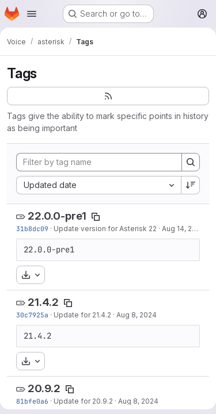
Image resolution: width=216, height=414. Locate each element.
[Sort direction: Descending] (190, 185)
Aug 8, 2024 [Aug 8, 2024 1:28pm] (138, 401)
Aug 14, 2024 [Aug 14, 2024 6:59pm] (183, 228)
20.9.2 (44, 388)
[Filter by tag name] (99, 162)
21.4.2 (43, 302)
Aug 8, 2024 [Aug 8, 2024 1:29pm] (136, 314)
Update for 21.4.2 (82, 314)
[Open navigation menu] (31, 14)
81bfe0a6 (32, 401)
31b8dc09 (32, 228)
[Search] (190, 162)
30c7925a (32, 314)
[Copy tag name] (96, 217)
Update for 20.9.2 (83, 401)
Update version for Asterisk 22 (105, 228)
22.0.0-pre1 (57, 216)
